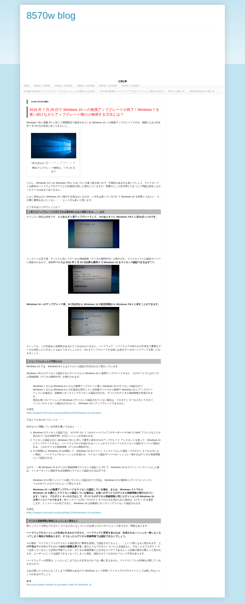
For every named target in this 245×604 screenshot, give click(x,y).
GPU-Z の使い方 (176, 91)
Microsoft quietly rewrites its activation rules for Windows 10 (59, 584)
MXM (26, 85)
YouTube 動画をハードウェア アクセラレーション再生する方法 (131, 91)
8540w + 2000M (42, 85)
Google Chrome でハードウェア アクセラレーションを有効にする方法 (59, 91)
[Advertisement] (122, 52)
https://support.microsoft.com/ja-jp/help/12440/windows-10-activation (64, 412)
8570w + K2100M (108, 85)
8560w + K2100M (63, 85)
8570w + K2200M (130, 85)
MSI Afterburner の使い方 (202, 91)
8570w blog (51, 15)
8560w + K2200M (86, 85)
